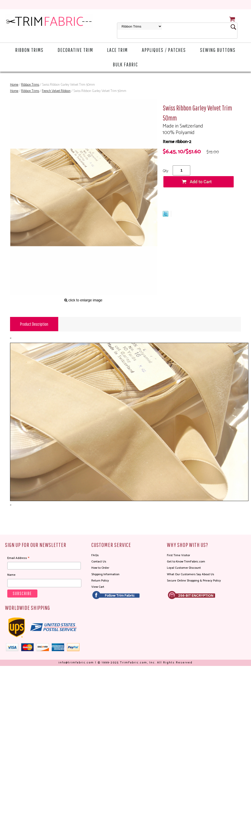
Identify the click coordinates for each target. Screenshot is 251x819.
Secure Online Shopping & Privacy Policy (194, 580)
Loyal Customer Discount (184, 567)
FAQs (95, 555)
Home (14, 85)
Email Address (18, 558)
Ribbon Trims (29, 50)
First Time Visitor (178, 555)
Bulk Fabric (125, 64)
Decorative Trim (75, 50)
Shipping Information (105, 574)
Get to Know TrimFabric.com (186, 561)
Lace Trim (117, 50)
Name (11, 574)
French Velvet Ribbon (56, 91)
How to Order (100, 567)
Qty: (166, 171)
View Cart (97, 586)
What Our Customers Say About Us (190, 574)
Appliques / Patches (164, 50)
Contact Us (98, 561)
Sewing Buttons (218, 50)
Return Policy (100, 580)
